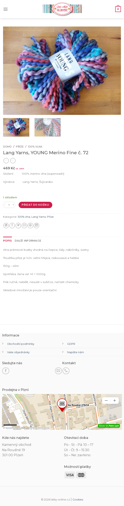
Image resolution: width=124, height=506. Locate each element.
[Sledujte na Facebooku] (5, 370)
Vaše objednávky (18, 352)
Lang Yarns (38, 216)
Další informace (28, 240)
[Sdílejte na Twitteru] (18, 226)
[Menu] (5, 9)
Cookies (78, 499)
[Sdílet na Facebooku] (12, 226)
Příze (20, 146)
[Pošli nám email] (58, 370)
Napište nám (75, 352)
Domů (7, 146)
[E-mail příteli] (24, 226)
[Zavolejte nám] (66, 370)
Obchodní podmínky (20, 343)
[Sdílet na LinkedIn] (36, 226)
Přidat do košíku (35, 204)
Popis (7, 240)
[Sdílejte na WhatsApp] (6, 226)
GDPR (71, 343)
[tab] (7, 241)
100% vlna (35, 146)
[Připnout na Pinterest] (30, 226)
